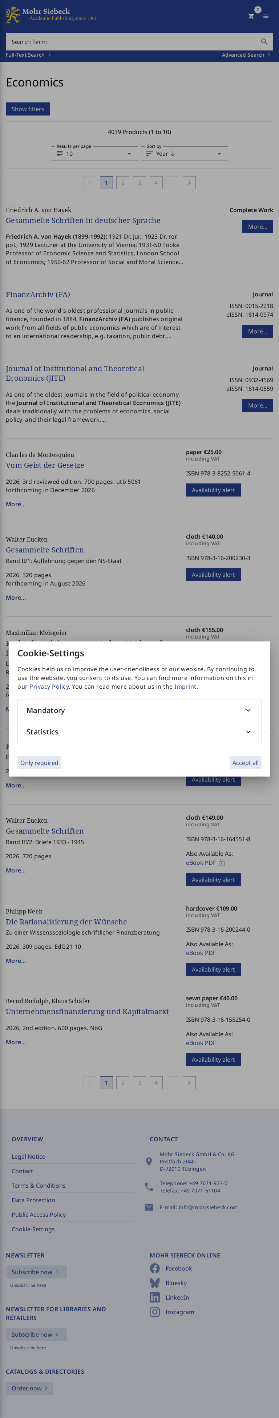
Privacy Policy (49, 686)
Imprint (185, 686)
